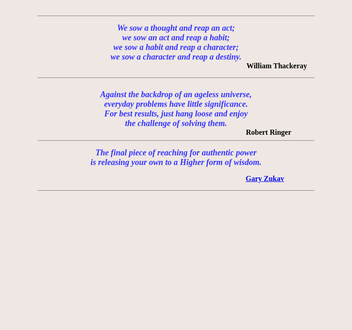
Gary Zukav (265, 178)
